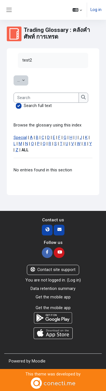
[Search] (46, 98)
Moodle (39, 361)
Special (20, 137)
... (22, 80)
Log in (95, 9)
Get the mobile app (53, 297)
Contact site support (53, 269)
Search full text (38, 105)
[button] (77, 10)
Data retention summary (53, 288)
